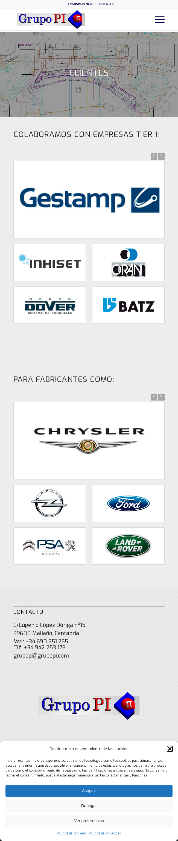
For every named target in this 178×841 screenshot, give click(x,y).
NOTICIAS (106, 4)
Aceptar (89, 790)
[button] (170, 749)
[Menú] (157, 19)
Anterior (154, 156)
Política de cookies (71, 833)
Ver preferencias (89, 820)
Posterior (161, 156)
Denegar (89, 805)
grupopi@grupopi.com (41, 655)
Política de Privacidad (105, 833)
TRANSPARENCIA (80, 4)
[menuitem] (80, 4)
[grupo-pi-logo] (74, 19)
